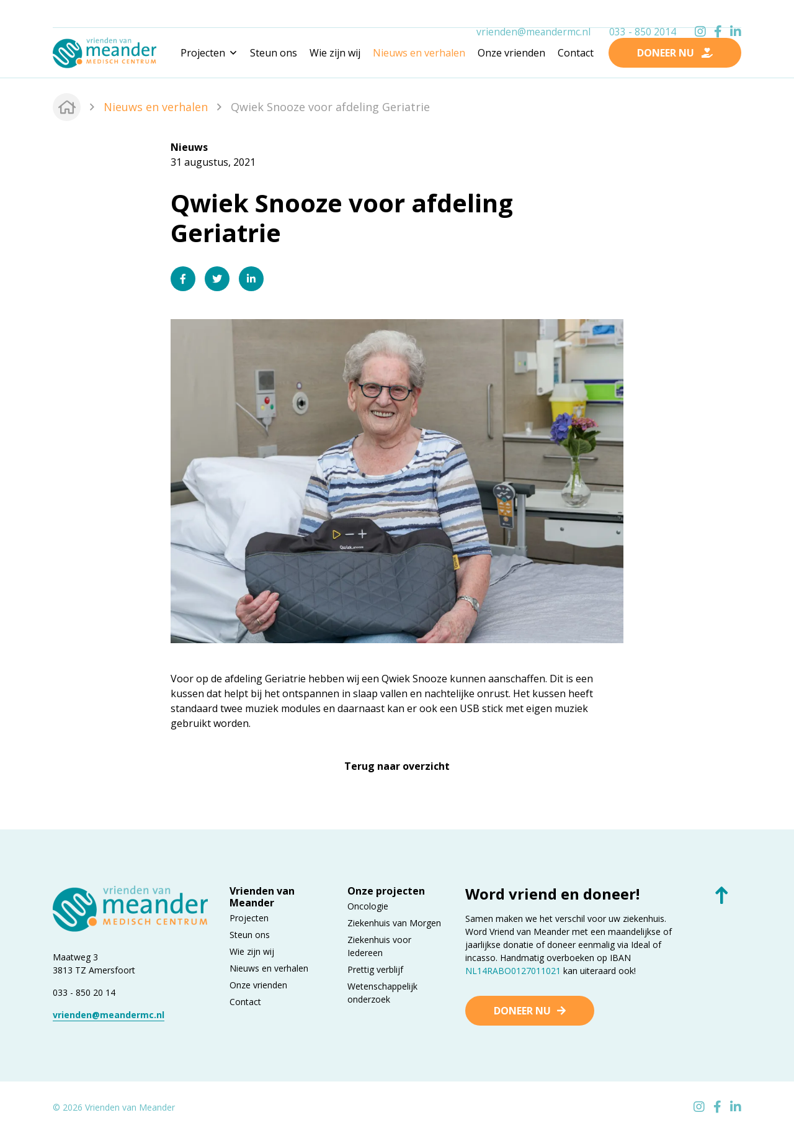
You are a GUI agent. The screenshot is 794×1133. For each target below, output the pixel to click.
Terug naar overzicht (397, 766)
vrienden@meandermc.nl (533, 14)
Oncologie (367, 906)
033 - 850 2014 (642, 14)
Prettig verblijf (375, 969)
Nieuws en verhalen (419, 53)
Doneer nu (522, 1011)
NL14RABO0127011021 (513, 971)
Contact (576, 53)
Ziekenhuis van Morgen (394, 923)
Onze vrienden (511, 53)
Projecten (249, 918)
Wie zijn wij (335, 53)
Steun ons (273, 53)
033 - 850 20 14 (84, 992)
